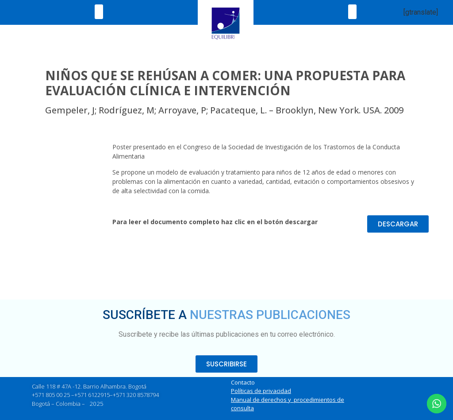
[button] (99, 11)
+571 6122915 (92, 395)
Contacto (243, 382)
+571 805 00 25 (51, 395)
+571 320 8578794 (136, 395)
